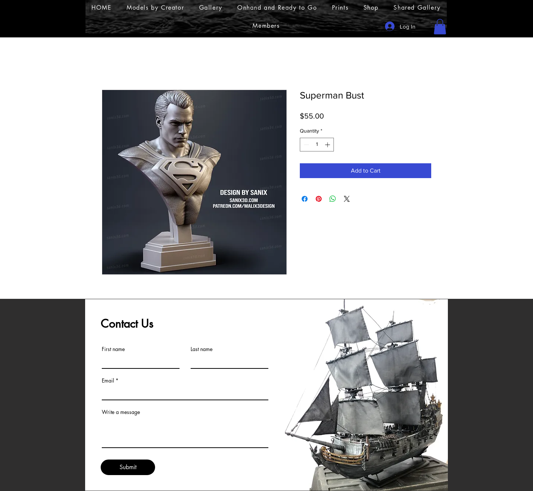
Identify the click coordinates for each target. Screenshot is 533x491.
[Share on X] (346, 198)
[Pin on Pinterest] (318, 198)
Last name (201, 349)
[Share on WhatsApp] (332, 198)
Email (108, 380)
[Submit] (128, 467)
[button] (439, 26)
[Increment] (328, 144)
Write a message (121, 412)
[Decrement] (305, 144)
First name (113, 349)
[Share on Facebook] (304, 198)
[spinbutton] (317, 144)
